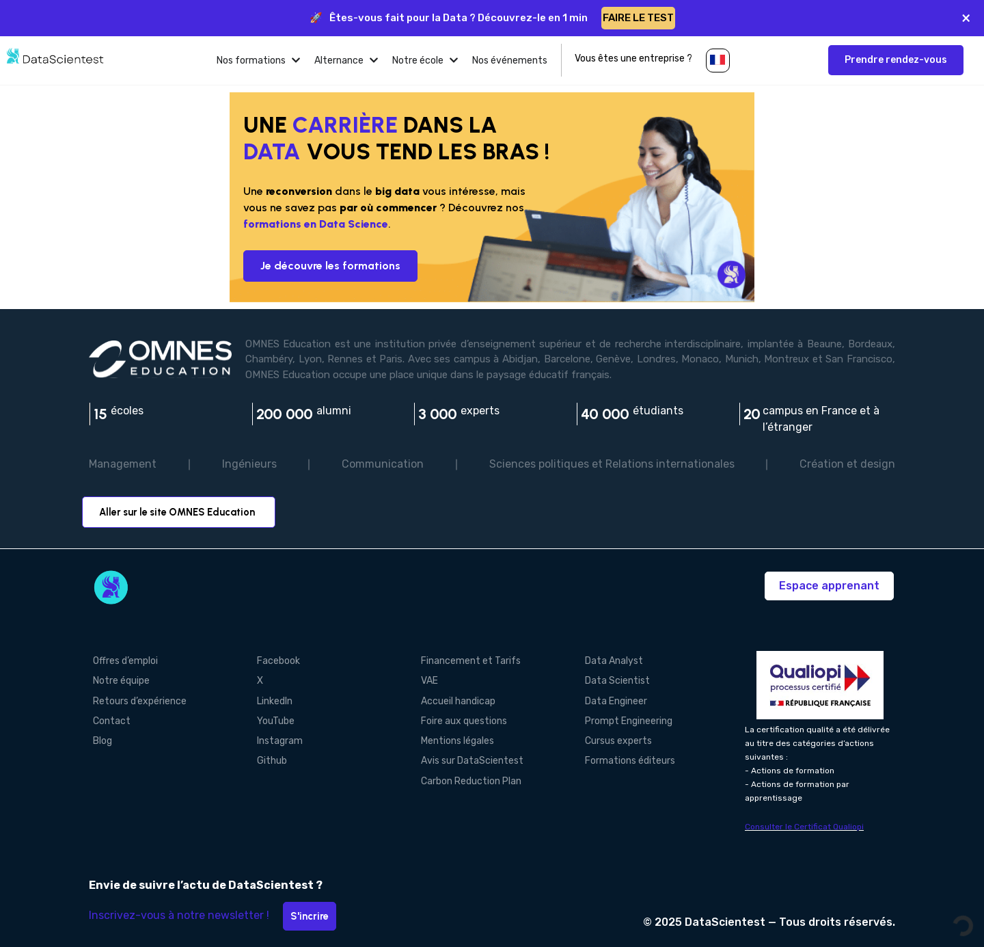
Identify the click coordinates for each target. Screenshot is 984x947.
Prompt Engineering (624, 717)
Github (268, 756)
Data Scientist (613, 679)
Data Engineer (612, 698)
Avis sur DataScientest (468, 756)
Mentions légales (453, 737)
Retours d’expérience (135, 698)
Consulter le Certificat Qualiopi (804, 826)
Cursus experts (614, 737)
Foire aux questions (460, 717)
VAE (425, 679)
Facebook (274, 660)
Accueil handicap (454, 698)
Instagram (276, 737)
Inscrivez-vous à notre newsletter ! (179, 915)
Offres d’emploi (121, 660)
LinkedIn (270, 698)
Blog (98, 737)
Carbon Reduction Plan (467, 775)
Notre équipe (117, 679)
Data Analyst (610, 660)
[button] (718, 60)
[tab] (259, 60)
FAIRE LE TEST (638, 18)
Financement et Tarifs (467, 660)
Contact (107, 717)
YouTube (271, 717)
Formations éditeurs (626, 756)
